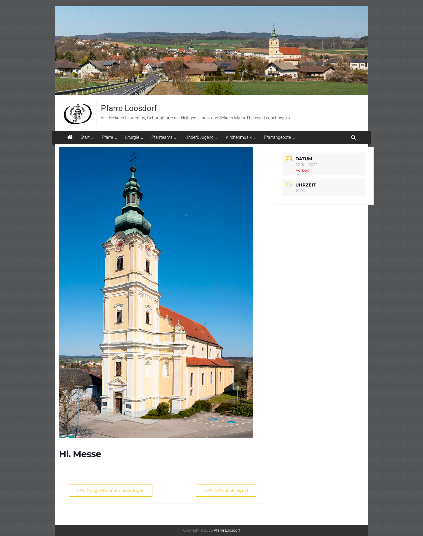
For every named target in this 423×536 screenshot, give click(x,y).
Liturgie (132, 137)
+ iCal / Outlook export (226, 490)
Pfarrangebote (277, 137)
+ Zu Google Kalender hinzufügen (111, 490)
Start (85, 137)
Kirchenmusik (239, 137)
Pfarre (107, 137)
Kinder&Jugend (199, 137)
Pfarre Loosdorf (129, 108)
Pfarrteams (161, 137)
